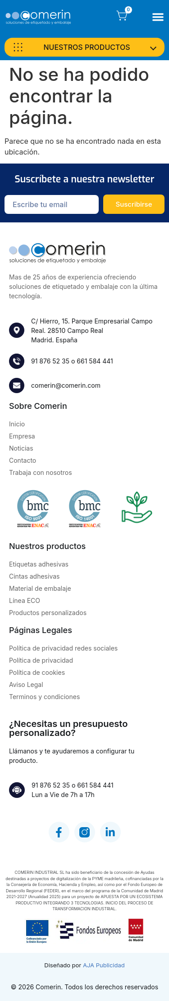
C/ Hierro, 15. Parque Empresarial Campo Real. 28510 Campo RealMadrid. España (91, 330)
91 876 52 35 (50, 361)
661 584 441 (95, 361)
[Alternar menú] (158, 17)
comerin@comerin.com (65, 385)
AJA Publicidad (104, 965)
